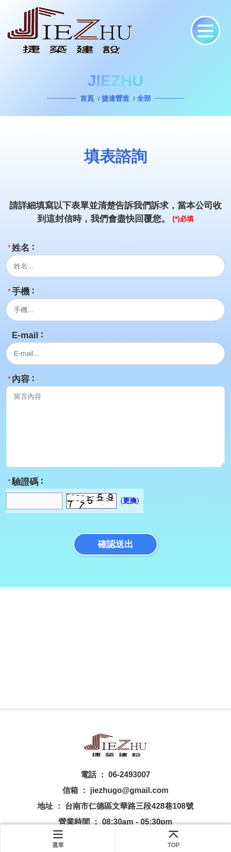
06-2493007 (129, 774)
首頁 (88, 98)
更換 (130, 500)
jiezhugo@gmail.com (129, 790)
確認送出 (115, 544)
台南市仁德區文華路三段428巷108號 (129, 806)
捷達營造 (115, 98)
